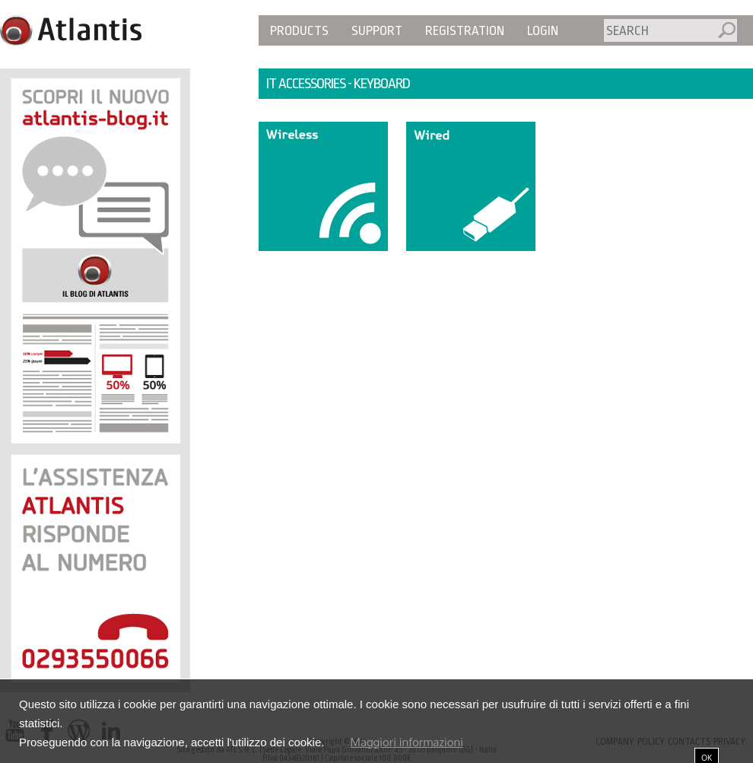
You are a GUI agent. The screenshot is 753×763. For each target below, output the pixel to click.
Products (299, 31)
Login (542, 31)
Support (376, 31)
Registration (464, 31)
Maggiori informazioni (407, 742)
